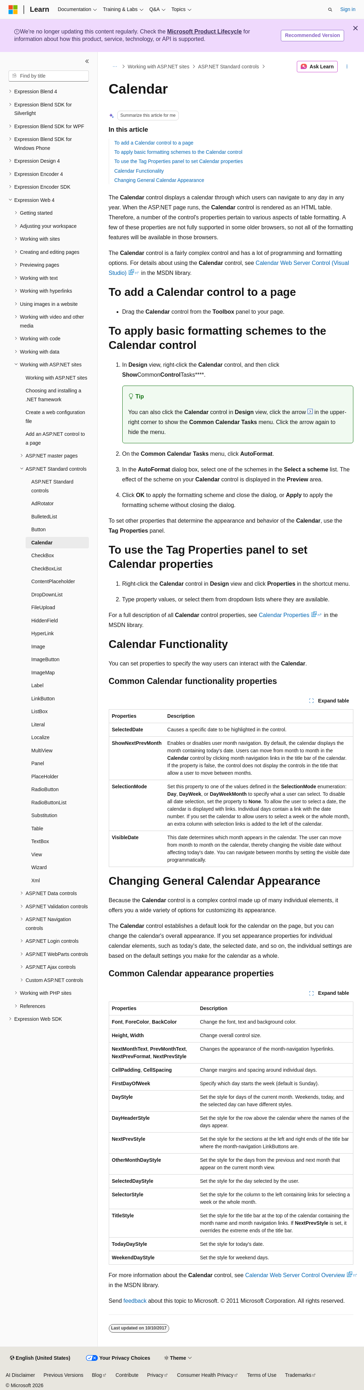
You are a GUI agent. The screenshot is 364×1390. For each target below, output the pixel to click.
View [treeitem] (36, 854)
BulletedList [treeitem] (44, 516)
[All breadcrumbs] (115, 66)
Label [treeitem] (37, 685)
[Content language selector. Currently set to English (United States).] (40, 1358)
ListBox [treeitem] (39, 711)
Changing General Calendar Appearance (159, 180)
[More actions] (347, 66)
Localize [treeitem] (40, 737)
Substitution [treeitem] (44, 815)
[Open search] (330, 9)
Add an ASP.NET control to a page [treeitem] (55, 438)
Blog (97, 1375)
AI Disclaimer (20, 1375)
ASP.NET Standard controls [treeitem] (52, 486)
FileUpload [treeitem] (43, 607)
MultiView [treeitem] (42, 750)
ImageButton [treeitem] (45, 659)
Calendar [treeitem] (42, 542)
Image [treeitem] (38, 646)
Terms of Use (261, 1375)
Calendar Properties (288, 615)
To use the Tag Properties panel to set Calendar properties (178, 161)
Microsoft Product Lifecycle (204, 31)
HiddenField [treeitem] (44, 620)
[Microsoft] (13, 9)
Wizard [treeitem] (39, 867)
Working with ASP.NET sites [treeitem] (56, 378)
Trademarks (298, 1375)
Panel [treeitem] (37, 763)
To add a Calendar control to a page (154, 143)
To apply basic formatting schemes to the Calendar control (178, 152)
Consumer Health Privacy (205, 1375)
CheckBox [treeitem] (42, 555)
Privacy (155, 1375)
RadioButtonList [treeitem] (48, 802)
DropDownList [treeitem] (47, 594)
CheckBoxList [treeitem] (46, 568)
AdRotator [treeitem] (42, 503)
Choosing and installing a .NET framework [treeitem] (53, 395)
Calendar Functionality (139, 171)
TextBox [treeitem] (40, 841)
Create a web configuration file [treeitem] (55, 416)
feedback (134, 1301)
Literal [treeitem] (38, 724)
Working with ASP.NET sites (158, 66)
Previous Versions (63, 1375)
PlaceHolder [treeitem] (44, 776)
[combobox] (49, 76)
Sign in (347, 9)
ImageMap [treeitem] (43, 672)
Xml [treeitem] (35, 880)
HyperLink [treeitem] (42, 633)
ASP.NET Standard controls (228, 66)
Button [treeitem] (38, 529)
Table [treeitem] (37, 828)
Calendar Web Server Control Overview (298, 1275)
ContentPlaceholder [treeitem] (53, 581)
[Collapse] (87, 61)
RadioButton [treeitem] (45, 789)
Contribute (127, 1375)
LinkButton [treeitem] (43, 698)
